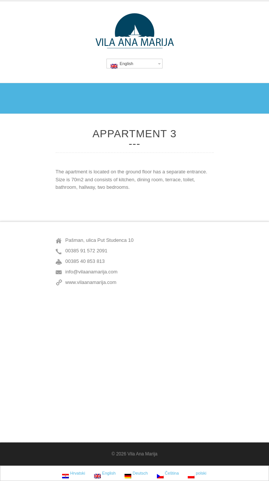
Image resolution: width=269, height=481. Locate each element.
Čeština (168, 474)
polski (197, 474)
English (122, 64)
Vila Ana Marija (143, 454)
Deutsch (136, 474)
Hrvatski (73, 474)
